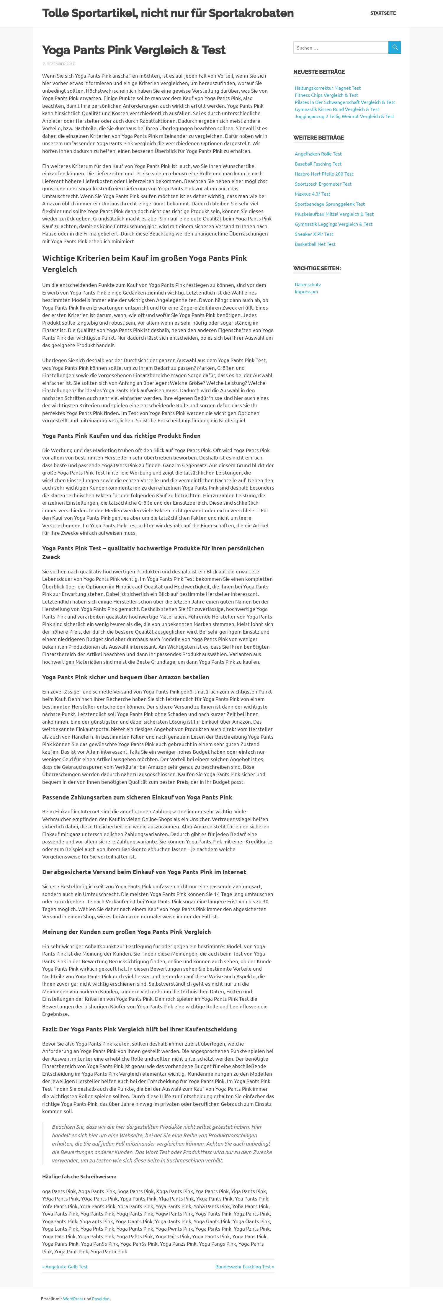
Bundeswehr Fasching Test (243, 1266)
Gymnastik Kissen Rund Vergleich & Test (337, 109)
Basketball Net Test (315, 244)
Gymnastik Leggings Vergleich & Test (333, 224)
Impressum (306, 291)
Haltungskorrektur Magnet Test (328, 88)
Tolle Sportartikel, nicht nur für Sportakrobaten (168, 13)
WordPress (73, 1298)
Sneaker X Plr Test (314, 234)
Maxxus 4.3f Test (312, 194)
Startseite (383, 13)
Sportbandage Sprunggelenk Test (330, 204)
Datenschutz (308, 284)
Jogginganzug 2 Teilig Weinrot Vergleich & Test (344, 116)
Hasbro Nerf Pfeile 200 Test (324, 173)
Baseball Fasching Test (318, 163)
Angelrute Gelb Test (66, 1266)
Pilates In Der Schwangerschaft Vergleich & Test (345, 102)
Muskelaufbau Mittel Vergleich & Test (334, 214)
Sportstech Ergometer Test (323, 184)
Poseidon (100, 1298)
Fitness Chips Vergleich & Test (326, 95)
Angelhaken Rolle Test (318, 153)
